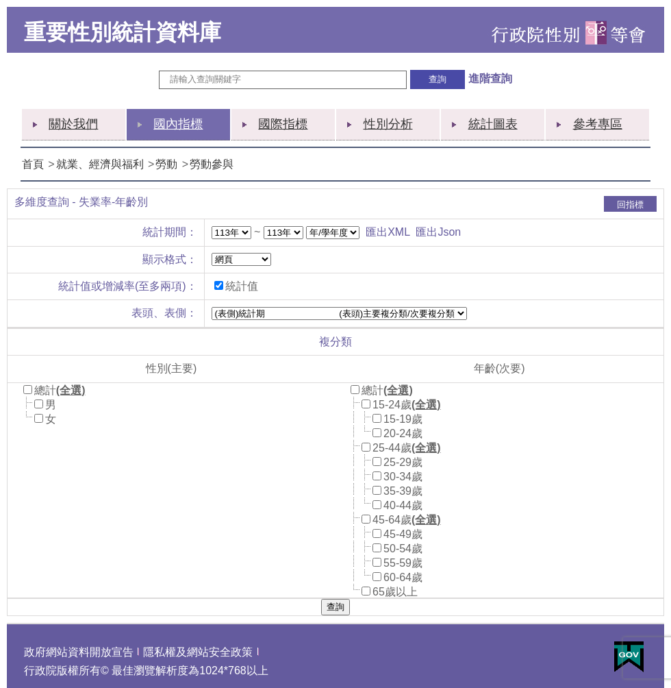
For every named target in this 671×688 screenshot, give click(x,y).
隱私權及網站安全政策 (198, 652)
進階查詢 (490, 78)
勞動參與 (211, 164)
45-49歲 (402, 534)
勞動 (166, 164)
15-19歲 (402, 419)
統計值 (241, 286)
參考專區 (597, 124)
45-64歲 (392, 520)
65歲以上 (395, 592)
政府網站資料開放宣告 (79, 652)
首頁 (33, 164)
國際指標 (282, 124)
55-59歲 (402, 563)
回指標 (630, 204)
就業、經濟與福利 (100, 164)
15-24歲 (392, 404)
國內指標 (178, 124)
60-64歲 (402, 577)
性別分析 (388, 124)
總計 (45, 390)
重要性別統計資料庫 (122, 32)
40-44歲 (402, 505)
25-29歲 (402, 462)
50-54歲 (402, 548)
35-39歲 (402, 491)
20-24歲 (402, 433)
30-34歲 (402, 476)
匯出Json (438, 232)
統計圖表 (493, 124)
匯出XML (387, 232)
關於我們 (73, 124)
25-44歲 (392, 448)
